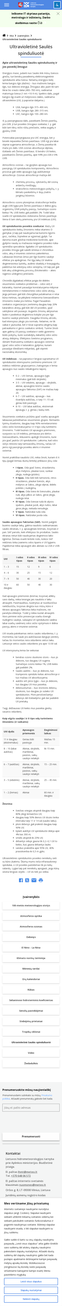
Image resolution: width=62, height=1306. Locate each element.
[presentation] (27, 1123)
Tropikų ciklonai (31, 1031)
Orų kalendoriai (31, 979)
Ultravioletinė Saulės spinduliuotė (31, 1042)
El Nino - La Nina (31, 947)
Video (31, 1052)
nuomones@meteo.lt (32, 1185)
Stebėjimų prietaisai (31, 1021)
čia (39, 22)
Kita (12, 35)
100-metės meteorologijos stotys (31, 905)
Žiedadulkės (31, 1063)
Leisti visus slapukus (31, 1281)
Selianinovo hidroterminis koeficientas (31, 1000)
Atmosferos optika (31, 916)
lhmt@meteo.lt (27, 1172)
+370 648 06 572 (21, 1176)
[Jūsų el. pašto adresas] (31, 1108)
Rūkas (31, 989)
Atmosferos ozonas (31, 926)
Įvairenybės (23, 35)
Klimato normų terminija (31, 958)
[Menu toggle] (6, 5)
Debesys (31, 937)
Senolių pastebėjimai (31, 1010)
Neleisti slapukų (31, 1298)
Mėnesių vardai (31, 968)
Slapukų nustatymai (31, 1290)
